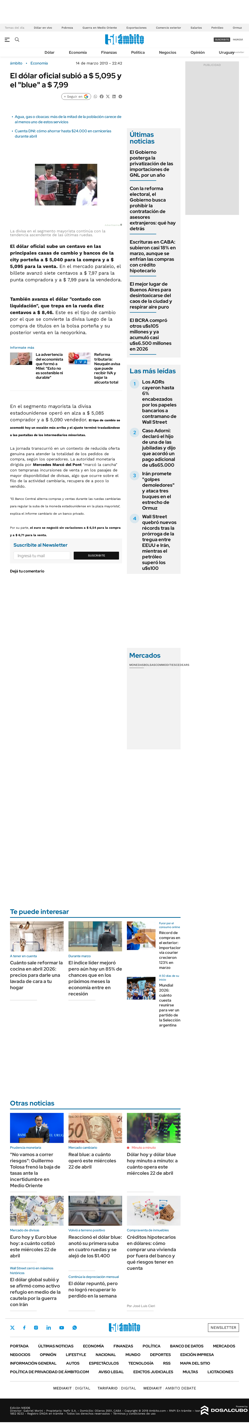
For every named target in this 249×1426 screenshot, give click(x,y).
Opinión (198, 52)
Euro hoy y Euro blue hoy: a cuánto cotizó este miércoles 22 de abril (33, 1246)
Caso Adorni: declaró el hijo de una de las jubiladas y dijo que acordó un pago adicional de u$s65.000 (159, 447)
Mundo (132, 1354)
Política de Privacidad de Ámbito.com (49, 1371)
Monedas (136, 665)
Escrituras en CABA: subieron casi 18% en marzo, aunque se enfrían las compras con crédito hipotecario (153, 256)
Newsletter (238, 52)
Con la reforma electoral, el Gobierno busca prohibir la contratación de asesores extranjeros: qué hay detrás (153, 208)
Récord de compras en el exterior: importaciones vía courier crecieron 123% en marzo (172, 950)
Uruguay (226, 52)
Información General (33, 1363)
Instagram (36, 1327)
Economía (78, 52)
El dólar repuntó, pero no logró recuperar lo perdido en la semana (93, 1289)
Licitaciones (220, 1371)
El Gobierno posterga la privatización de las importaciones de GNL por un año (151, 163)
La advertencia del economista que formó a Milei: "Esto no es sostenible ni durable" (49, 366)
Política (138, 52)
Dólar (50, 52)
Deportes (160, 1354)
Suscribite (96, 555)
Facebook (24, 1327)
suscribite (222, 39)
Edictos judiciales (153, 1371)
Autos (72, 1363)
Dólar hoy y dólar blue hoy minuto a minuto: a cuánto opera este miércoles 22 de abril (152, 1163)
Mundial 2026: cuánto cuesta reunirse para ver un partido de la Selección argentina (169, 1005)
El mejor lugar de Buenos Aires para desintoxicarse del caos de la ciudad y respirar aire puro (151, 295)
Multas (190, 1371)
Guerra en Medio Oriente (100, 27)
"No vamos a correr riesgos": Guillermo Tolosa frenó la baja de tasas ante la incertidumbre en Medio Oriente (35, 1170)
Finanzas (109, 52)
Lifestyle (76, 1354)
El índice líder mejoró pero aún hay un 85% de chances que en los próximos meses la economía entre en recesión (95, 978)
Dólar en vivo (43, 27)
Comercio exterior (168, 27)
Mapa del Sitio (195, 1363)
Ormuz (237, 27)
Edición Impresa (197, 1354)
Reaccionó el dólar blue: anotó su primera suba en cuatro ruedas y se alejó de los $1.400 (95, 1246)
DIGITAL (71, 1388)
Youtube (61, 1328)
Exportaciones (136, 27)
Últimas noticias (55, 1346)
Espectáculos (104, 1363)
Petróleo (217, 27)
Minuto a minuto (144, 1147)
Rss (167, 1363)
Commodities (165, 665)
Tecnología (141, 1363)
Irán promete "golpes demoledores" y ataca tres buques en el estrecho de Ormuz (158, 490)
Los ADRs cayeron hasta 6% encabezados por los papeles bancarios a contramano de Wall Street (159, 402)
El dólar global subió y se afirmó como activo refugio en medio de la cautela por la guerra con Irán (35, 1292)
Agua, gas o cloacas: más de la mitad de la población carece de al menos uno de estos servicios (68, 119)
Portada (19, 1346)
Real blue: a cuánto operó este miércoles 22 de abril (92, 1160)
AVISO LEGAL (111, 1371)
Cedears (182, 665)
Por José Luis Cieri (141, 1306)
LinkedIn (49, 1327)
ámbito (16, 63)
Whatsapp (75, 1327)
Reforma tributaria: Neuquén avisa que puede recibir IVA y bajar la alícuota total (107, 368)
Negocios (167, 52)
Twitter (12, 1328)
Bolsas (149, 665)
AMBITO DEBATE (169, 1388)
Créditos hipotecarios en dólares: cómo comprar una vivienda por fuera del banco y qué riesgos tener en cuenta (151, 1252)
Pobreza (67, 27)
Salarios (196, 27)
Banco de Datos (186, 1346)
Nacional (106, 1354)
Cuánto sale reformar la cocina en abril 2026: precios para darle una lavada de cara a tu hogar (36, 975)
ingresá (238, 39)
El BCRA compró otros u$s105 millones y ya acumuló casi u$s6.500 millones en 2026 (150, 334)
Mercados (224, 1346)
